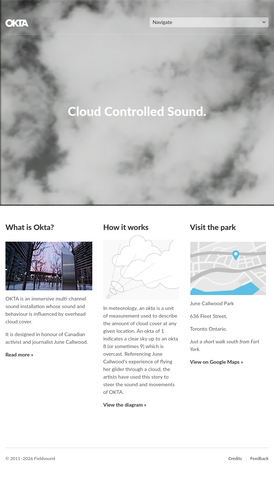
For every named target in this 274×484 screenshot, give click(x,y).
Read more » (19, 354)
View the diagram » (124, 405)
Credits (235, 458)
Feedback (259, 458)
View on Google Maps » (216, 362)
